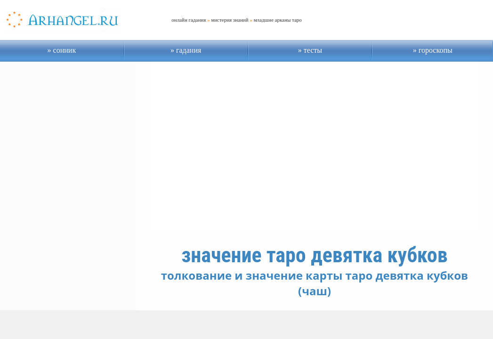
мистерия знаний (229, 20)
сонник (63, 50)
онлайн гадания (188, 20)
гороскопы (435, 50)
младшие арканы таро (278, 20)
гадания (187, 50)
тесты (312, 50)
